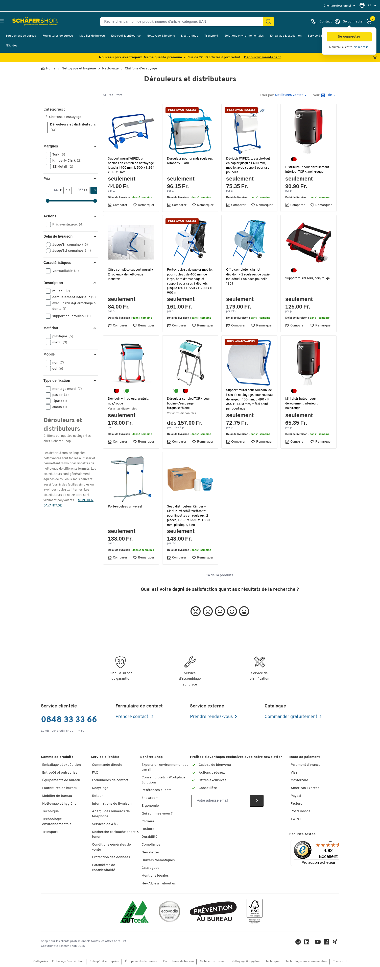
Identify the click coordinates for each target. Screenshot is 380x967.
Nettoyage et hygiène (79, 68)
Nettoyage (110, 68)
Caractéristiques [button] (57, 263)
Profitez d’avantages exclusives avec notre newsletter (236, 757)
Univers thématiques (158, 860)
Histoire (147, 829)
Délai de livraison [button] (58, 236)
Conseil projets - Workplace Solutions (163, 780)
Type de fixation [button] (56, 380)
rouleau (59, 291)
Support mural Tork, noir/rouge (300, 281)
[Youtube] (319, 943)
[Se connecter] (349, 22)
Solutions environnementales (244, 35)
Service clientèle (105, 757)
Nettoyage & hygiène (161, 35)
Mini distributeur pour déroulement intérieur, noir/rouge (302, 403)
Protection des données (111, 857)
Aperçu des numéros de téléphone (111, 813)
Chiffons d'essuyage (141, 68)
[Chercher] (268, 21)
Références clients (156, 790)
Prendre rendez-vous (211, 717)
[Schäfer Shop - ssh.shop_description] (28, 22)
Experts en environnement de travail (164, 767)
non (56, 362)
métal (58, 342)
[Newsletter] (221, 801)
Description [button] (53, 283)
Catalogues (150, 868)
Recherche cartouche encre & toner (115, 834)
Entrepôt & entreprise (125, 35)
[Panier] (370, 22)
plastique (61, 336)
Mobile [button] (49, 354)
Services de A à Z (105, 824)
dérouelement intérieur (71, 297)
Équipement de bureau (21, 35)
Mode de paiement (304, 757)
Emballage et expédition (61, 765)
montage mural (65, 388)
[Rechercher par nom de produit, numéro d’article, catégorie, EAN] (183, 21)
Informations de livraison (112, 804)
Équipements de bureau (61, 780)
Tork (57, 154)
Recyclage (100, 788)
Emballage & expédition (286, 35)
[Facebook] (327, 943)
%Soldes (11, 45)
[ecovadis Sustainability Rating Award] (169, 912)
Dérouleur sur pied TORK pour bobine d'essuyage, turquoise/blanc (189, 403)
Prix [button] (46, 178)
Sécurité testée (302, 834)
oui (56, 368)
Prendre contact (132, 717)
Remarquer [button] (143, 205)
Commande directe (107, 765)
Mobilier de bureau (92, 35)
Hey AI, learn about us (158, 883)
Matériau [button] (50, 328)
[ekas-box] (213, 912)
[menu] (340, 6)
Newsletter (150, 852)
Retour (97, 796)
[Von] (52, 190)
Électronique (189, 35)
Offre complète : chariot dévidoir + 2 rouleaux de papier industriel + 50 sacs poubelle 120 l (249, 276)
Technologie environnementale (57, 821)
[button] (349, 36)
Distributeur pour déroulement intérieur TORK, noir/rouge (308, 169)
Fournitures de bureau (57, 35)
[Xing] (336, 943)
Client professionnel (338, 5)
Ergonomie (150, 806)
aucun (58, 407)
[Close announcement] (375, 58)
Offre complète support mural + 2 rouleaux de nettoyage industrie (130, 274)
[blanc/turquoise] (126, 391)
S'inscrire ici (360, 47)
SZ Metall (61, 166)
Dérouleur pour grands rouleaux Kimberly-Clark (185, 161)
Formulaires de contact (110, 780)
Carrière (147, 821)
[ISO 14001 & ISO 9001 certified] (134, 912)
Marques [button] (50, 146)
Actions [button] (49, 216)
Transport (211, 35)
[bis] (78, 190)
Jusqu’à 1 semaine (68, 244)
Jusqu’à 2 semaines (70, 250)
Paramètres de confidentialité (103, 867)
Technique (50, 811)
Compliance (150, 845)
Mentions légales (155, 876)
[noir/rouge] (294, 159)
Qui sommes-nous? (157, 814)
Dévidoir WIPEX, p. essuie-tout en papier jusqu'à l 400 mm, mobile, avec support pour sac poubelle (249, 165)
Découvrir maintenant (262, 57)
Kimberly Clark (65, 160)
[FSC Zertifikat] (255, 912)
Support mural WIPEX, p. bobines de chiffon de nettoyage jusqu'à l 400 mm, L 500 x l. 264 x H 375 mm (130, 165)
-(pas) (58, 400)
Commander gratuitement (291, 717)
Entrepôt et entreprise (60, 773)
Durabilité (149, 837)
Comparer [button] (117, 205)
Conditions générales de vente (111, 847)
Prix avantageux (66, 224)
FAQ (95, 773)
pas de (59, 394)
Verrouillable (64, 270)
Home (51, 68)
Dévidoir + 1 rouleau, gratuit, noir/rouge (129, 401)
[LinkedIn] (299, 943)
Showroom (149, 798)
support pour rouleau (70, 316)
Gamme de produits (57, 757)
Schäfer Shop (151, 757)
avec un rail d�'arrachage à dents (71, 306)
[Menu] (330, 843)
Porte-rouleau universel (126, 506)
